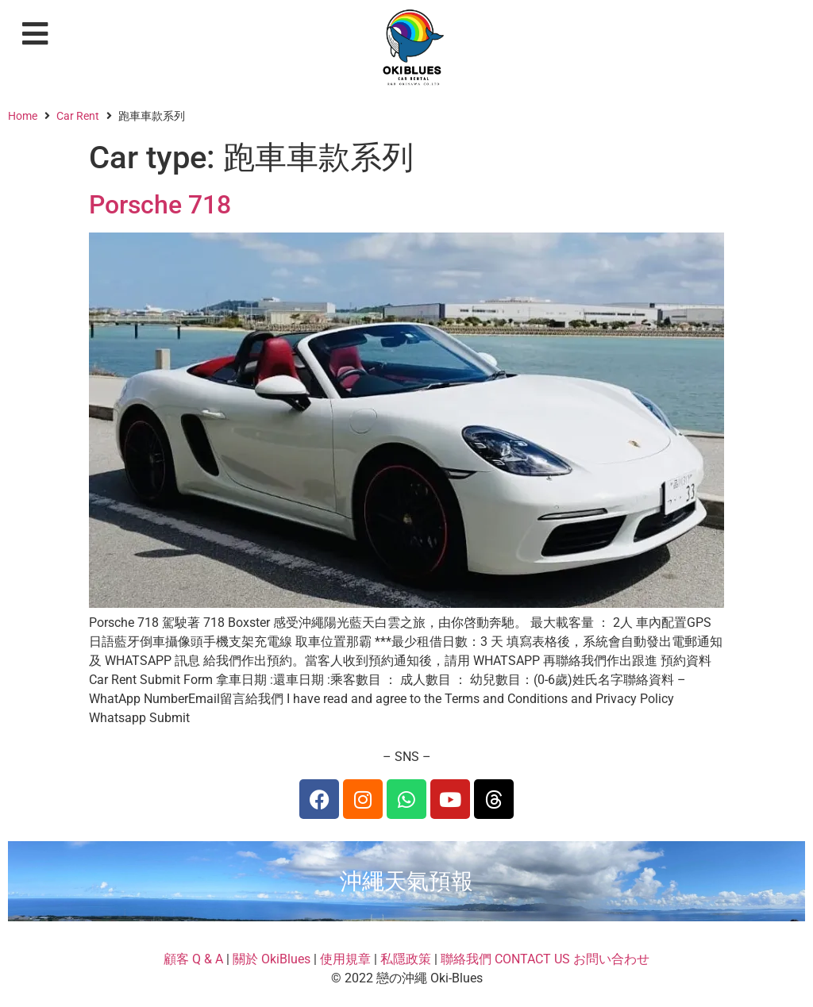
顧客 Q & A (193, 959)
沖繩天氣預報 (406, 881)
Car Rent (77, 116)
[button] (35, 33)
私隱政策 (405, 959)
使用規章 (345, 959)
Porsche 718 (160, 205)
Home (22, 116)
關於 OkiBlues (271, 959)
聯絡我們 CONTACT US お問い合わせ (545, 959)
